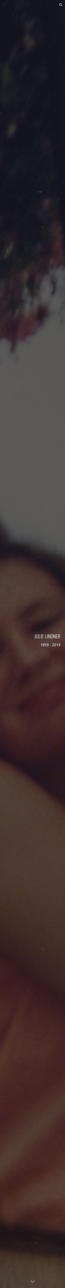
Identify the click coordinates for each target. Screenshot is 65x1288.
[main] (32, 644)
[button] (4, 5)
